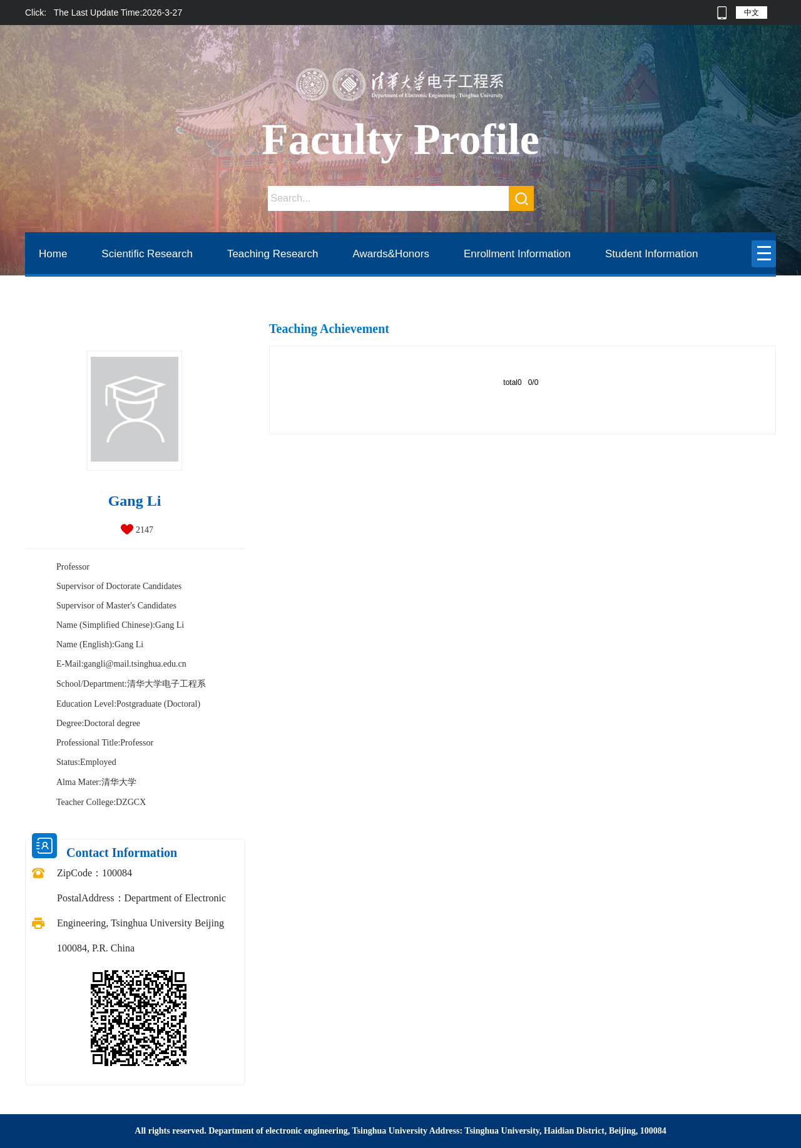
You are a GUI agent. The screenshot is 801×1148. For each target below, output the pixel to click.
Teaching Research (273, 254)
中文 (751, 12)
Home (53, 254)
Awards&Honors (390, 254)
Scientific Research (147, 254)
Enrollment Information (517, 254)
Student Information (651, 254)
